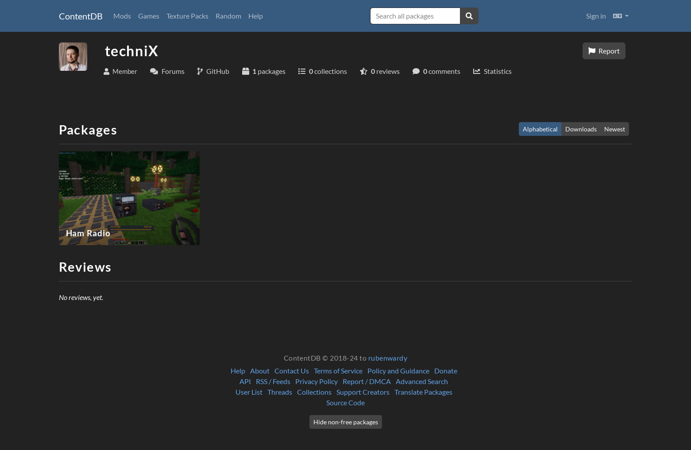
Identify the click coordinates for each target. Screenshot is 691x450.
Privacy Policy (316, 381)
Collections (314, 392)
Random (228, 16)
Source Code (345, 402)
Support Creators (363, 392)
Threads (279, 392)
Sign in (596, 16)
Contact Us (291, 370)
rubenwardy (388, 358)
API (245, 381)
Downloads (581, 129)
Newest (614, 129)
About (260, 370)
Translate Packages (423, 392)
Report (604, 50)
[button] (621, 16)
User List (249, 392)
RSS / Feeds (273, 381)
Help (255, 16)
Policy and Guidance (398, 370)
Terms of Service (338, 370)
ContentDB (81, 16)
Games (148, 16)
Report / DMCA (367, 381)
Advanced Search (422, 381)
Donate (445, 370)
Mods (122, 16)
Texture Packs (187, 16)
